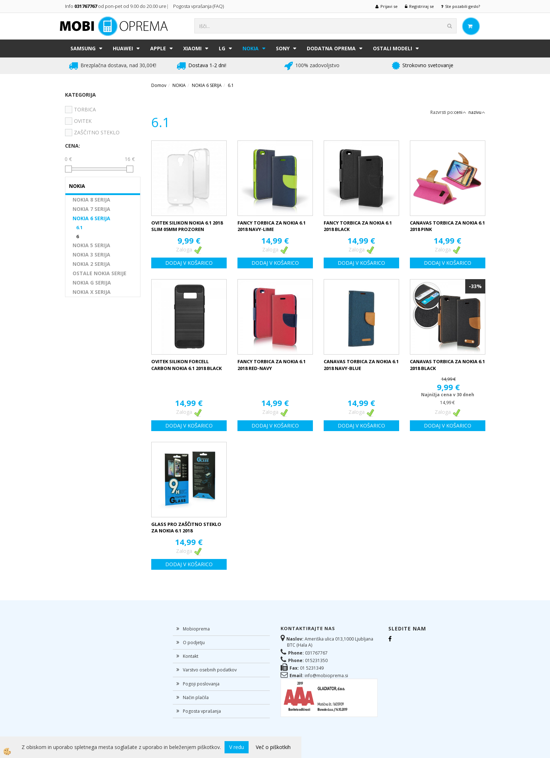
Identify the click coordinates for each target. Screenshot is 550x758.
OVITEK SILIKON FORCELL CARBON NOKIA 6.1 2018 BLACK (186, 364)
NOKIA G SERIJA (92, 282)
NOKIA (250, 48)
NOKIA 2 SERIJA (91, 263)
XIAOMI (192, 48)
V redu (236, 747)
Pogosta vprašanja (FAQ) (199, 6)
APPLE (158, 48)
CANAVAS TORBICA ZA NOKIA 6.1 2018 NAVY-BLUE (361, 364)
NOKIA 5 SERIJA (91, 245)
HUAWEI (123, 48)
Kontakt (190, 656)
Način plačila (196, 697)
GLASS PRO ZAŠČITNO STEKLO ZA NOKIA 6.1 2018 (186, 527)
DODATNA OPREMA (331, 48)
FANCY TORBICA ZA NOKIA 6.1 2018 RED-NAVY (271, 364)
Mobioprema (196, 629)
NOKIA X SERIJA (92, 291)
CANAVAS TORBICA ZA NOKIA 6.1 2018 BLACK (447, 364)
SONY (283, 48)
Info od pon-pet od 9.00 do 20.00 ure (115, 6)
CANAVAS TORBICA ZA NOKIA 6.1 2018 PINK (447, 226)
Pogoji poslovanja (201, 684)
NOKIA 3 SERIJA (91, 254)
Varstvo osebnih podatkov (210, 670)
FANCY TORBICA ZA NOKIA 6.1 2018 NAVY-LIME (271, 226)
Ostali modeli (392, 48)
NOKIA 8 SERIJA (91, 199)
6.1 (79, 227)
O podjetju (194, 642)
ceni (460, 112)
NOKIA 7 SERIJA (91, 208)
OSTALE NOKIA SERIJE (99, 273)
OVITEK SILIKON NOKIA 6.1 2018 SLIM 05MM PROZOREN (187, 226)
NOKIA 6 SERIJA (91, 218)
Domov (158, 85)
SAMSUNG (83, 48)
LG (222, 48)
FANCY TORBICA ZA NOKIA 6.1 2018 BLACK (358, 226)
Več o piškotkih (273, 747)
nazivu (476, 112)
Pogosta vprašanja (202, 711)
